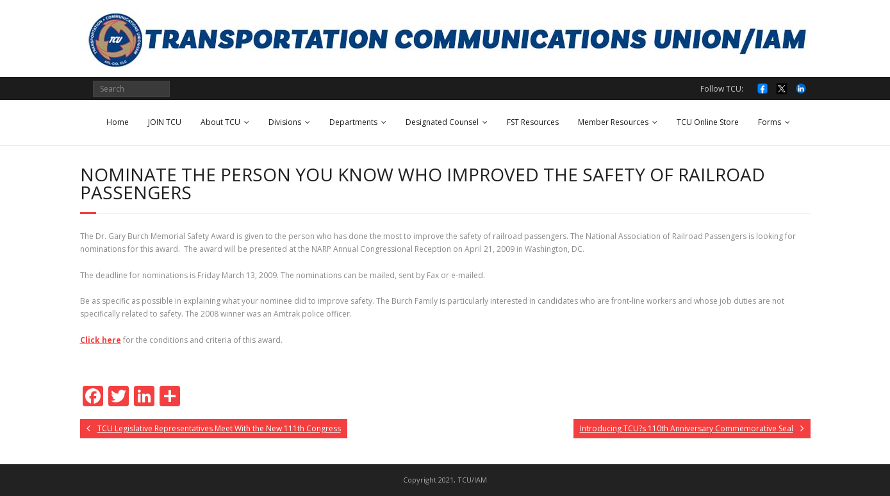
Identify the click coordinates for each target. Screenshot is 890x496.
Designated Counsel (442, 122)
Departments (353, 122)
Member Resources (613, 122)
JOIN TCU (164, 122)
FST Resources (533, 122)
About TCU (220, 122)
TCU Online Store (708, 122)
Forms (769, 122)
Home (117, 122)
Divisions (284, 122)
